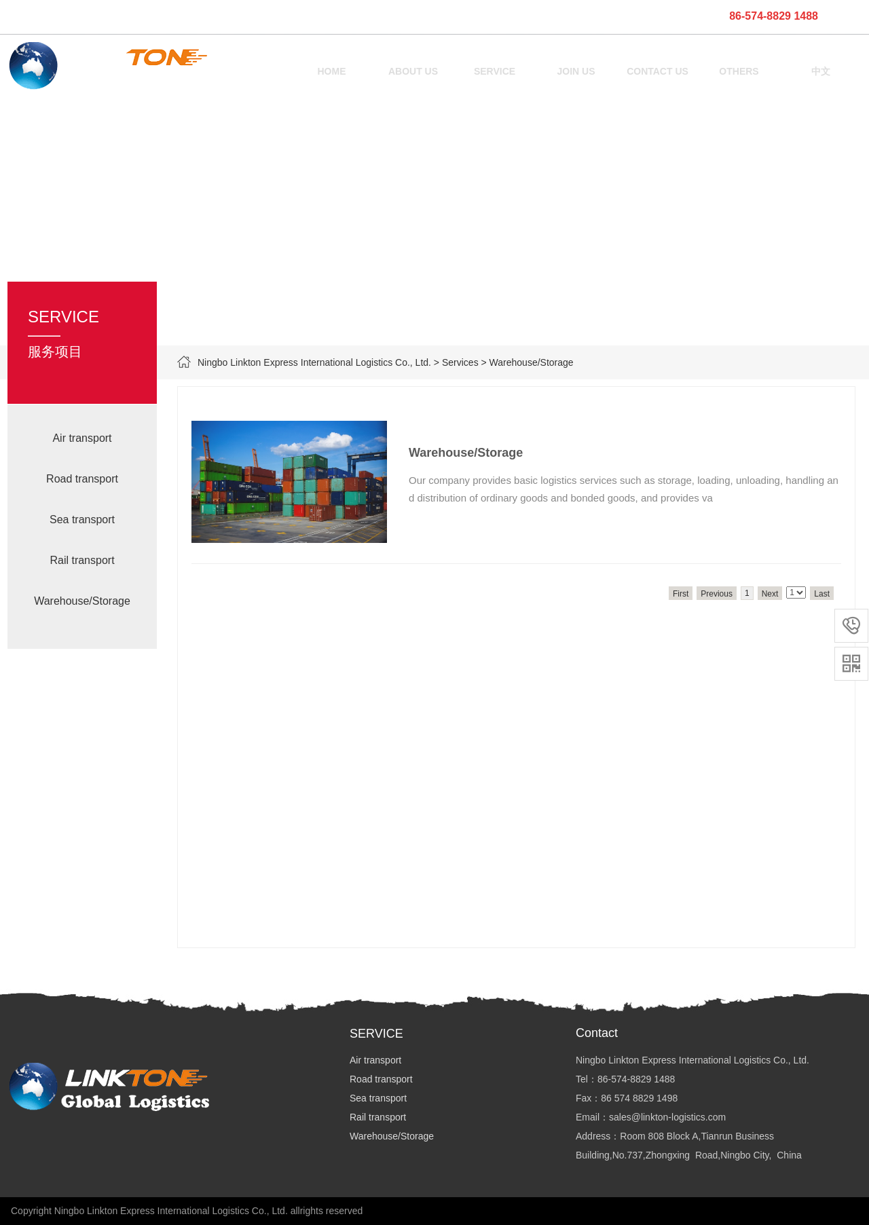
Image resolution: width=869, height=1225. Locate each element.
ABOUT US (413, 71)
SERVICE (494, 71)
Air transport (81, 438)
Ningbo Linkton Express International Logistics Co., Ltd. (314, 362)
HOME (332, 71)
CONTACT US (657, 71)
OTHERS (738, 71)
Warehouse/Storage (82, 601)
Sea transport (82, 519)
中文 (820, 71)
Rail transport (82, 560)
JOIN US (576, 71)
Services (460, 362)
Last (822, 594)
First (680, 594)
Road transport (82, 479)
